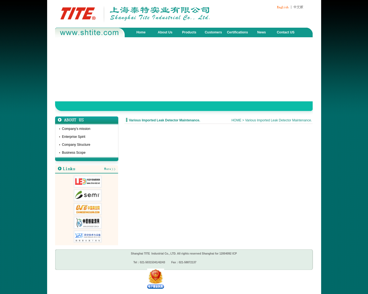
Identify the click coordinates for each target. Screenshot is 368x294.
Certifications (237, 32)
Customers (213, 32)
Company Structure (76, 145)
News (261, 32)
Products (189, 32)
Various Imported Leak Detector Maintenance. (164, 120)
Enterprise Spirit (73, 137)
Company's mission (76, 129)
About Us (165, 32)
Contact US (286, 32)
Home (141, 32)
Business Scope (73, 153)
